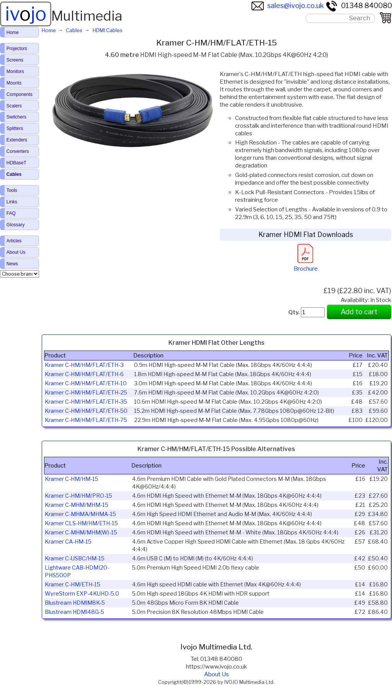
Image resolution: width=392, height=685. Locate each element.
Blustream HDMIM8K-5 (75, 602)
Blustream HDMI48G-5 (74, 612)
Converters (18, 151)
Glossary (15, 224)
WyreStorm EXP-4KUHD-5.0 (82, 593)
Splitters (15, 128)
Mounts (14, 83)
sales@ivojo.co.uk (288, 6)
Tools (12, 190)
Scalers (14, 106)
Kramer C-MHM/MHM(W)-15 (81, 532)
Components (20, 94)
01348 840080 (358, 6)
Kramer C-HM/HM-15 (71, 479)
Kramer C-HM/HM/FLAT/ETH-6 (84, 374)
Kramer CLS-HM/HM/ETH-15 (81, 523)
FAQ (11, 213)
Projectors (17, 48)
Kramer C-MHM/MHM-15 (76, 505)
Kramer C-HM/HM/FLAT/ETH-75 (86, 420)
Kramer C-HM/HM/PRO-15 (78, 495)
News (12, 263)
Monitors (15, 71)
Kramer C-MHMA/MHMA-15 (80, 514)
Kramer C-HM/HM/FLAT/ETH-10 (86, 383)
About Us (216, 674)
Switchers (16, 117)
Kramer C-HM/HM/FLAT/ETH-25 (86, 392)
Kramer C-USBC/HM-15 (75, 558)
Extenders (17, 140)
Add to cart (359, 312)
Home (13, 32)
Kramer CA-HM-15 (68, 541)
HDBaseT (16, 163)
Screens (15, 60)
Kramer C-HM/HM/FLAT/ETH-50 (86, 410)
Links (12, 202)
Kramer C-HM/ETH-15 (72, 584)
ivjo (25, 13)
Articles (14, 240)
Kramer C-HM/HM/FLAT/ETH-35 (86, 401)
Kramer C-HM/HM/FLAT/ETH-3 (84, 365)
